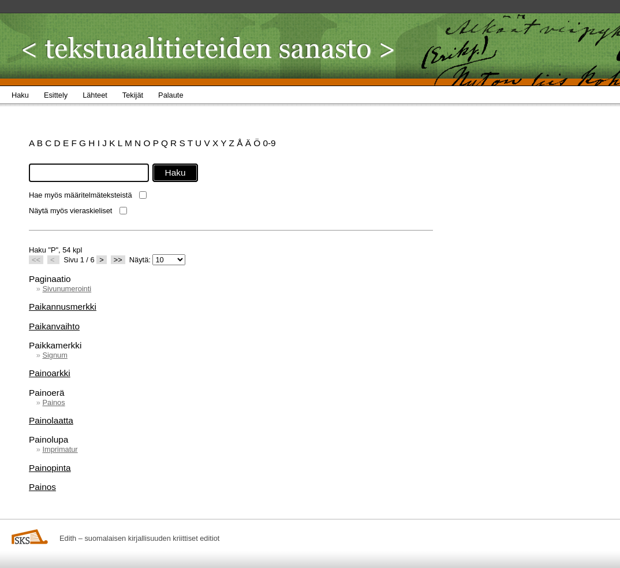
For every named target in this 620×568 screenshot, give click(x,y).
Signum (54, 355)
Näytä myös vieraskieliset (70, 210)
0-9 (269, 143)
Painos (53, 402)
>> (118, 259)
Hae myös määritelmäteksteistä (80, 195)
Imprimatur (59, 449)
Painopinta (50, 468)
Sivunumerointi (66, 288)
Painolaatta (51, 420)
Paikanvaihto (54, 326)
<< (36, 259)
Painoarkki (49, 373)
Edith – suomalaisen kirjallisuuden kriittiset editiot (139, 538)
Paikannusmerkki (62, 306)
